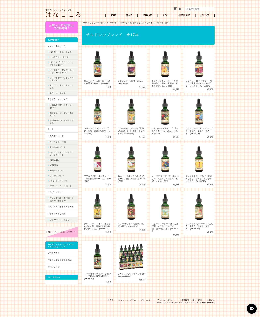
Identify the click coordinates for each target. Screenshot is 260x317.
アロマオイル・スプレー (61, 220)
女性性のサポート (58, 147)
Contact (204, 15)
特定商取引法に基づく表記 (59, 260)
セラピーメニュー (56, 192)
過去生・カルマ (57, 170)
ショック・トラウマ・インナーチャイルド (62, 153)
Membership (184, 15)
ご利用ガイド (54, 253)
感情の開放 (55, 160)
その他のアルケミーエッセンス (62, 121)
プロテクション (57, 175)
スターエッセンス (58, 93)
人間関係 (54, 165)
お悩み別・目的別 (56, 136)
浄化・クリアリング (59, 181)
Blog (165, 15)
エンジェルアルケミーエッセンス (62, 114)
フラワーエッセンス (98, 23)
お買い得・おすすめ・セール (60, 206)
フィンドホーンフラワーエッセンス (62, 79)
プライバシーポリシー (165, 300)
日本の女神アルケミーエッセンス (62, 106)
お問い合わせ (54, 267)
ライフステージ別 (58, 142)
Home (113, 15)
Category (148, 15)
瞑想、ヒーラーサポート (61, 186)
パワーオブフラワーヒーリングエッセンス (126, 23)
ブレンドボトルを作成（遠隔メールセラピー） (62, 199)
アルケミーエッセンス (57, 99)
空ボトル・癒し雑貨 (56, 213)
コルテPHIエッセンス (59, 57)
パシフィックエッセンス (61, 52)
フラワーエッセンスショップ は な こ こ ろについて (129, 300)
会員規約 (211, 300)
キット (51, 129)
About (129, 15)
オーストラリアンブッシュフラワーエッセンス (62, 71)
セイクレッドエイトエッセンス (62, 86)
